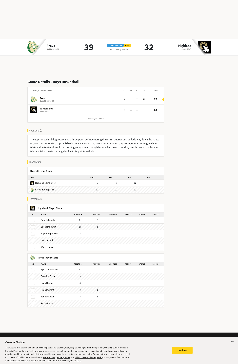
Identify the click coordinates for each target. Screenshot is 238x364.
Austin (48, 296)
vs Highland (46, 108)
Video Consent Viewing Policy (89, 359)
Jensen (48, 247)
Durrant (47, 289)
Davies (48, 276)
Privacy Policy (63, 359)
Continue (182, 352)
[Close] (232, 344)
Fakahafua (48, 220)
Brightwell (49, 233)
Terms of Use (49, 359)
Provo (51, 46)
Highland (184, 46)
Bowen (48, 226)
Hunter (47, 283)
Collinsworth (49, 269)
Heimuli (47, 240)
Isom (47, 303)
